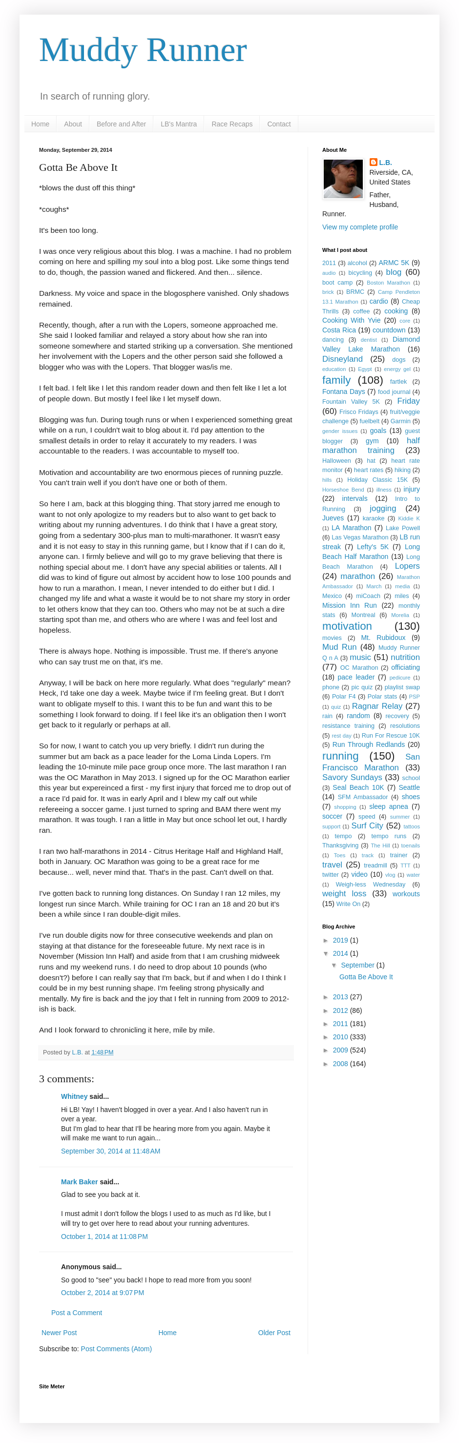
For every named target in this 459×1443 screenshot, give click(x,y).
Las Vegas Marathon (360, 537)
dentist (369, 340)
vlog (390, 875)
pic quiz (362, 687)
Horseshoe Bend (343, 490)
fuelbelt (370, 421)
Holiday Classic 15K (377, 479)
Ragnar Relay (377, 706)
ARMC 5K (393, 263)
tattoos (411, 826)
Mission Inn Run (349, 605)
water (413, 875)
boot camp (337, 282)
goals (378, 430)
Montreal (363, 615)
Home (40, 124)
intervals (355, 498)
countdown (389, 330)
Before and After (121, 124)
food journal (394, 392)
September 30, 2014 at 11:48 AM (111, 1151)
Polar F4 (344, 696)
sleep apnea (388, 806)
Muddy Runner (143, 49)
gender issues (339, 431)
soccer (332, 816)
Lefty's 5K (373, 547)
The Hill (380, 845)
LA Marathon (352, 528)
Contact (279, 124)
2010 (341, 1037)
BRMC (355, 292)
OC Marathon (359, 667)
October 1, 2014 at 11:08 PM (104, 1236)
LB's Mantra (179, 124)
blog (394, 272)
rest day (341, 736)
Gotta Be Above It (366, 977)
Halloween (336, 460)
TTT (405, 865)
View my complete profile (360, 227)
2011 (329, 263)
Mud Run (339, 647)
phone (330, 687)
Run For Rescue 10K (391, 735)
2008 (341, 1064)
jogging (383, 508)
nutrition (405, 657)
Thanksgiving (340, 845)
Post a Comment (76, 1313)
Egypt (365, 369)
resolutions (405, 725)
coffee (361, 311)
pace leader (356, 677)
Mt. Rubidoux (383, 637)
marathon (357, 576)
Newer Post (59, 1333)
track (368, 855)
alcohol (357, 263)
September (358, 965)
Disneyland (342, 359)
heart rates (368, 470)
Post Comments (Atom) (116, 1349)
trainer (399, 855)
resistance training (348, 725)
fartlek (398, 381)
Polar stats (382, 696)
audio (328, 273)
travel (332, 864)
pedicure (400, 677)
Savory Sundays (352, 777)
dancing (333, 339)
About (73, 124)
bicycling (360, 272)
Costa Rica (339, 330)
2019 (341, 940)
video (359, 874)
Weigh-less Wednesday (371, 884)
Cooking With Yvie (351, 320)
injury (412, 489)
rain (327, 716)
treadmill (375, 865)
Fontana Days (343, 391)
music (360, 657)
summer (400, 817)
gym (372, 441)
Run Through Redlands (369, 744)
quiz (336, 707)
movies (332, 638)
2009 (341, 1050)
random (358, 716)
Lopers (407, 566)
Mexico (332, 596)
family (336, 380)
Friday (408, 401)
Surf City (367, 825)
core (404, 321)
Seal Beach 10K (358, 787)
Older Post (274, 1333)
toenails (410, 845)
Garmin (401, 421)
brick (328, 292)
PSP (414, 697)
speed (366, 816)
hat (371, 460)
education (334, 369)
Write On (348, 904)
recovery (397, 716)
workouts (406, 894)
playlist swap (402, 687)
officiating (405, 667)
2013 (341, 997)
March (373, 586)
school (411, 778)
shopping (345, 807)
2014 (341, 953)
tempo (343, 836)
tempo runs (389, 836)
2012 (341, 1010)
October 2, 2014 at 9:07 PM (102, 1293)
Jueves (333, 518)
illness (384, 490)
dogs (398, 359)
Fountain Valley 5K (351, 401)
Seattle (409, 787)
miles (402, 596)
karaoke (374, 518)
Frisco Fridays (358, 412)
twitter (330, 874)
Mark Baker (79, 1182)
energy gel (397, 369)
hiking (403, 470)
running (340, 756)
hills (327, 480)
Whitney (74, 1096)
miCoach (368, 596)
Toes (340, 855)
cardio (379, 301)
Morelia (400, 615)
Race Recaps (231, 124)
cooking (396, 311)
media (402, 586)
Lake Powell (403, 528)
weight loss (344, 893)
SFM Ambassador (363, 797)
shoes (411, 797)
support (331, 826)
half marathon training (371, 445)
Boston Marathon (388, 283)
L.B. (385, 162)
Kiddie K (409, 518)
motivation (347, 626)
